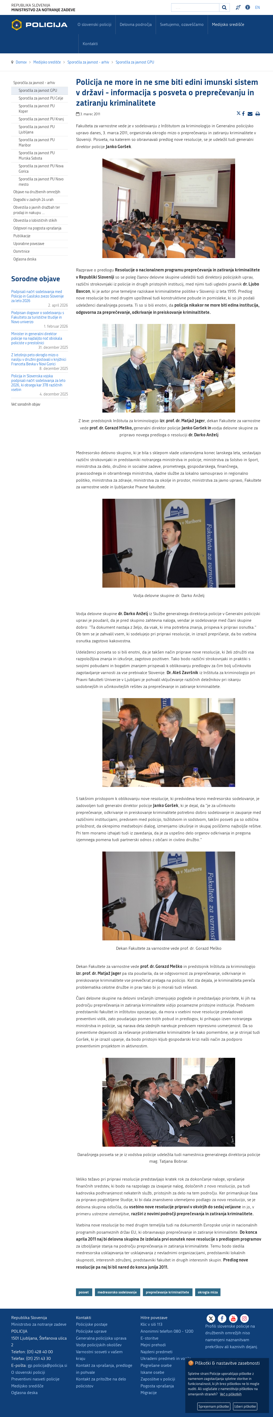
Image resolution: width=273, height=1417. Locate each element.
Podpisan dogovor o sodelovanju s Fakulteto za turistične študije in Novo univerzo (37, 317)
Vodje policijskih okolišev (99, 1344)
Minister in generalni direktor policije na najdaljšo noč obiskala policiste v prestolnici (36, 338)
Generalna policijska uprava (101, 1338)
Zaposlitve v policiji (157, 1379)
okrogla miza (208, 1292)
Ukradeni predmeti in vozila (165, 1358)
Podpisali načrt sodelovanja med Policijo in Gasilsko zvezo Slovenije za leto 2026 (37, 296)
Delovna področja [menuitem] (136, 24)
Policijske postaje (91, 1324)
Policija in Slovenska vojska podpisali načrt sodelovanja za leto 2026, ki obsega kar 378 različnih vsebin (38, 383)
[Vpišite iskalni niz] (195, 7)
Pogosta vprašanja (157, 1385)
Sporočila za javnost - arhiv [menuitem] (34, 83)
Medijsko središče (27, 1385)
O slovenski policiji (28, 1372)
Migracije (148, 1392)
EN (257, 7)
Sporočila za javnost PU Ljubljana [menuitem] (37, 129)
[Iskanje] (224, 7)
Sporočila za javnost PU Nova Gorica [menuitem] (41, 169)
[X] (211, 1318)
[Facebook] (222, 1318)
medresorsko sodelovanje (118, 1292)
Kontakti (90, 43)
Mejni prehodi (153, 1344)
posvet (84, 1292)
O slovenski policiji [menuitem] (94, 24)
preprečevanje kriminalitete (168, 1292)
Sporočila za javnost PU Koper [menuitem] (37, 109)
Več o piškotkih (231, 1394)
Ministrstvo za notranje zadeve (38, 1324)
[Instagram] (244, 1318)
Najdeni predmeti (156, 1351)
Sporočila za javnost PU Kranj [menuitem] (41, 119)
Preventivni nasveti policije (35, 1379)
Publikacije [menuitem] (21, 236)
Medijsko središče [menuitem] (228, 24)
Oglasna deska (24, 259)
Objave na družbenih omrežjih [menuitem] (36, 192)
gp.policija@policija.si (47, 1365)
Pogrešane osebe (156, 1365)
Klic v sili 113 (151, 1324)
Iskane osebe (152, 1372)
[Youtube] (233, 1318)
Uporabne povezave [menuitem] (28, 244)
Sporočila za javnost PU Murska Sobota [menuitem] (37, 156)
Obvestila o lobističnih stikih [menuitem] (35, 220)
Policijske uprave (91, 1331)
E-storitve (149, 1338)
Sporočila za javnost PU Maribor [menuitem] (37, 143)
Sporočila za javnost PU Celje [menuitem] (41, 98)
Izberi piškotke (245, 1406)
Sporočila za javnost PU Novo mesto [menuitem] (41, 182)
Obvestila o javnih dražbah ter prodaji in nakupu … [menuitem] (36, 210)
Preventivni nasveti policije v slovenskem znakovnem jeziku (239, 7)
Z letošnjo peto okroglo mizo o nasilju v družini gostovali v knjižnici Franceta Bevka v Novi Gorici (38, 359)
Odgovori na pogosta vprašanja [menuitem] (37, 228)
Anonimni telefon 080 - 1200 (166, 1331)
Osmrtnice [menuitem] (21, 251)
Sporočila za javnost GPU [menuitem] (38, 90)
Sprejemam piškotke (214, 1406)
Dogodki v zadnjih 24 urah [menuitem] (33, 199)
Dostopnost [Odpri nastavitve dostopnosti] (248, 7)
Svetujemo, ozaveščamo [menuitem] (182, 24)
